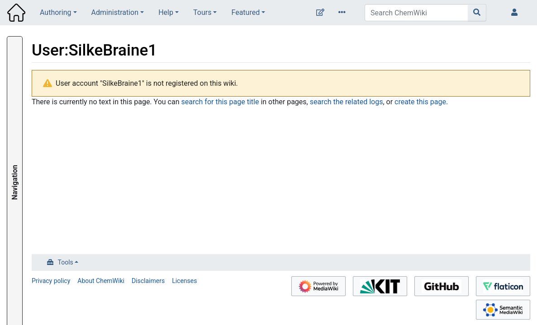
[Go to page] (477, 12)
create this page (420, 102)
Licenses (184, 280)
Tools (65, 262)
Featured (245, 12)
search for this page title (220, 102)
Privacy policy (51, 280)
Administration (115, 12)
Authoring (55, 12)
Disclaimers (148, 280)
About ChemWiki (100, 280)
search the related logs (346, 102)
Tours (202, 12)
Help (165, 12)
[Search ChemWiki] (416, 12)
